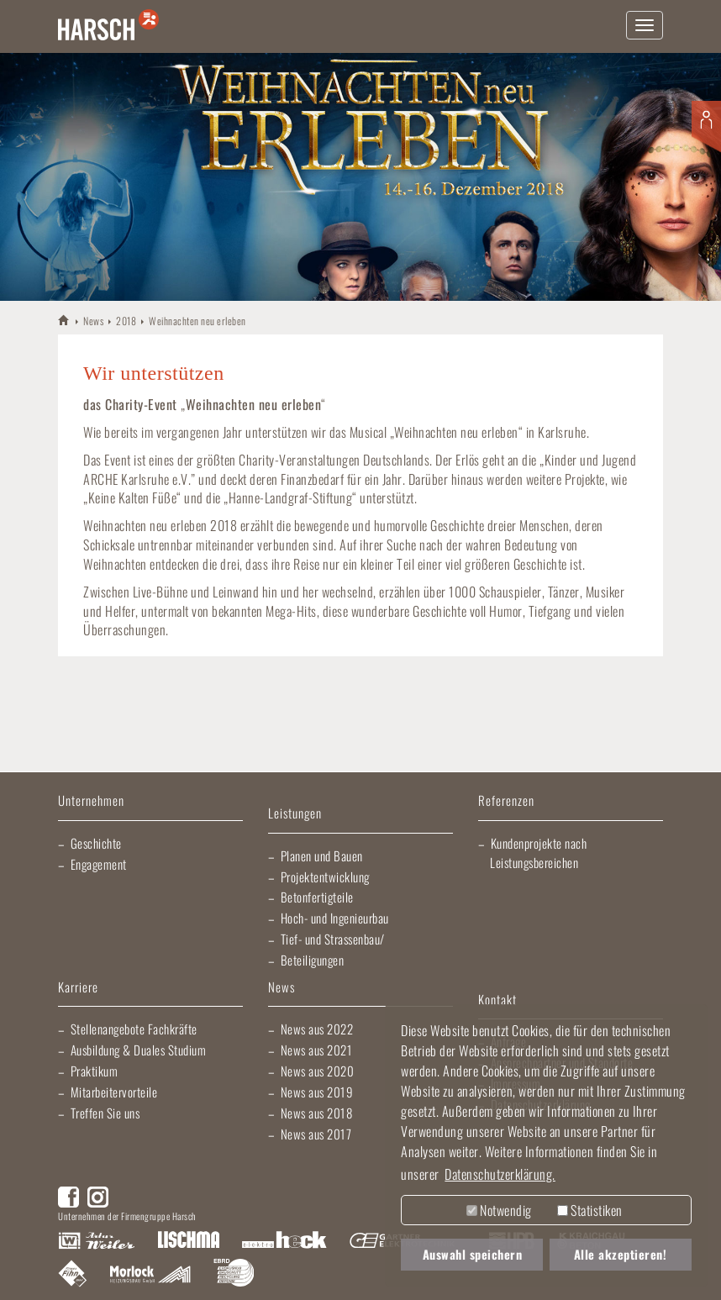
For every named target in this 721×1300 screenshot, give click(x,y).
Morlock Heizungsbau (150, 1275)
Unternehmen (91, 801)
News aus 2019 (317, 1091)
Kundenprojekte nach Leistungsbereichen (538, 852)
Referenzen (506, 801)
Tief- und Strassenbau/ (333, 938)
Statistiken (590, 1210)
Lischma (188, 1241)
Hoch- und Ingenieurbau (335, 917)
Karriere (78, 988)
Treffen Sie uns (105, 1112)
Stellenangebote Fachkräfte (134, 1028)
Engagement (99, 864)
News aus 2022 (317, 1028)
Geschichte (96, 843)
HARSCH (64, 319)
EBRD (233, 1275)
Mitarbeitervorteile (114, 1091)
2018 (126, 320)
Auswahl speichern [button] (473, 1254)
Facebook (68, 1197)
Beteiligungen (313, 959)
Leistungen (295, 814)
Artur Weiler (96, 1241)
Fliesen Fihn (72, 1275)
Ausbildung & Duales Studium (139, 1049)
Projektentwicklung (325, 876)
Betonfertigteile (317, 896)
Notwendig (499, 1210)
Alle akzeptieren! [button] (620, 1254)
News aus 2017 (316, 1133)
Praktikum (94, 1070)
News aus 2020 (318, 1070)
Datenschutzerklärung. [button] (500, 1174)
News (93, 320)
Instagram (97, 1197)
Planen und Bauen (322, 855)
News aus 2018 (317, 1112)
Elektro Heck (284, 1241)
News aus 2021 (317, 1049)
